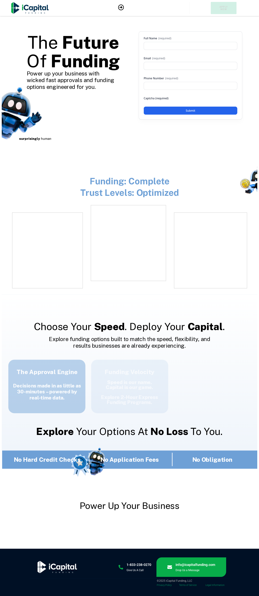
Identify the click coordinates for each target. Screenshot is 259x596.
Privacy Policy (164, 585)
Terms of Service (188, 585)
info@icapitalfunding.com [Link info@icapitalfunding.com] (195, 565)
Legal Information (215, 585)
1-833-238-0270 (139, 565)
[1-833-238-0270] (120, 567)
